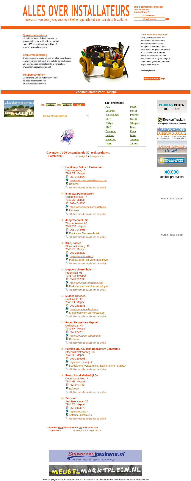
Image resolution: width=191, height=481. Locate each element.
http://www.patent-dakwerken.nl (85, 336)
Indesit (133, 111)
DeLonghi (110, 111)
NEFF (108, 119)
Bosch (133, 106)
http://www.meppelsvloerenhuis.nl (86, 283)
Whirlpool (135, 123)
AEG (108, 106)
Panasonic (111, 139)
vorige (82, 156)
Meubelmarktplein (34, 74)
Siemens (134, 139)
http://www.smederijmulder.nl (84, 309)
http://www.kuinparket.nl (81, 256)
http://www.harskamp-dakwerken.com (88, 180)
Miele (133, 135)
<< (77, 156)
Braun (133, 127)
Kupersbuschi (112, 115)
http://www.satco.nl (79, 411)
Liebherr (110, 135)
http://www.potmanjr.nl (81, 362)
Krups (133, 131)
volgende (96, 156)
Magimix (134, 115)
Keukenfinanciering (35, 54)
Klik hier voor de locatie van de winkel (85, 187)
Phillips (109, 123)
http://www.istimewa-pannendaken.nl (88, 207)
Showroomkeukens (35, 35)
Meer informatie (152, 79)
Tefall (108, 143)
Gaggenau (111, 131)
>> (103, 156)
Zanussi (134, 143)
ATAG (108, 127)
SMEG (133, 119)
